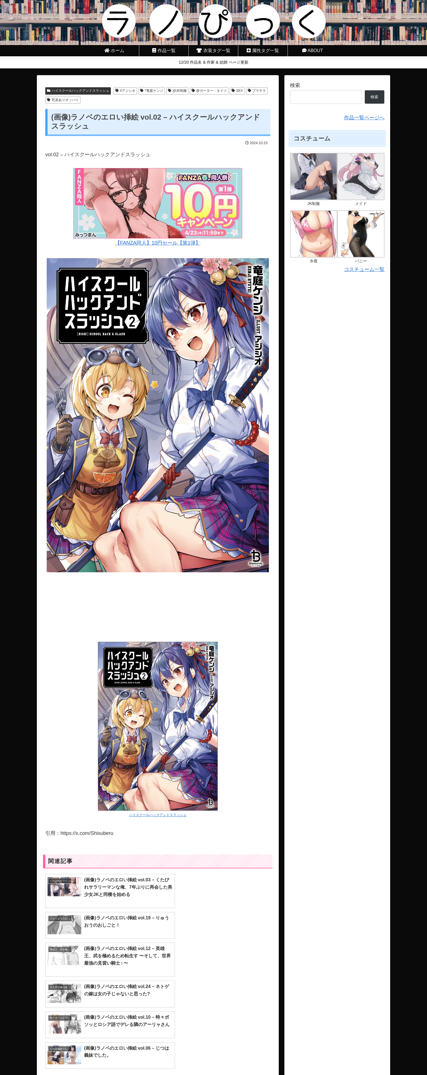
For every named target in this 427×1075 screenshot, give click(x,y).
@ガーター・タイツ (209, 91)
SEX (237, 91)
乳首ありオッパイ (63, 100)
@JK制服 (177, 91)
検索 (295, 85)
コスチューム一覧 (364, 269)
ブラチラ (257, 91)
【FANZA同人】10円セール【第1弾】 (157, 207)
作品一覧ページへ (364, 117)
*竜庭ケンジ (151, 91)
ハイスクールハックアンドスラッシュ (78, 91)
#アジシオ (125, 91)
